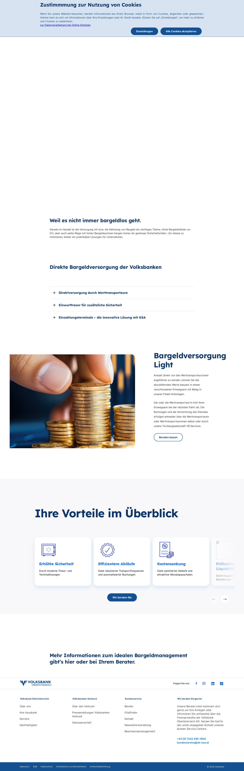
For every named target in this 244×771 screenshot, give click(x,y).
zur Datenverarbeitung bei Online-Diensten (65, 25)
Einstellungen (144, 31)
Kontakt (129, 718)
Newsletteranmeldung (138, 725)
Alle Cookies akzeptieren (181, 31)
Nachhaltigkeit (28, 725)
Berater (129, 706)
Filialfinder (131, 712)
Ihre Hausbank (28, 712)
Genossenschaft (81, 722)
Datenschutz (46, 766)
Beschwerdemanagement (140, 731)
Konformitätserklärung (100, 766)
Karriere (24, 718)
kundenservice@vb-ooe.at (193, 742)
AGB (35, 766)
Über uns (25, 706)
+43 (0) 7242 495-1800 (191, 738)
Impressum (24, 766)
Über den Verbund (83, 706)
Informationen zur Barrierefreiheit (71, 766)
